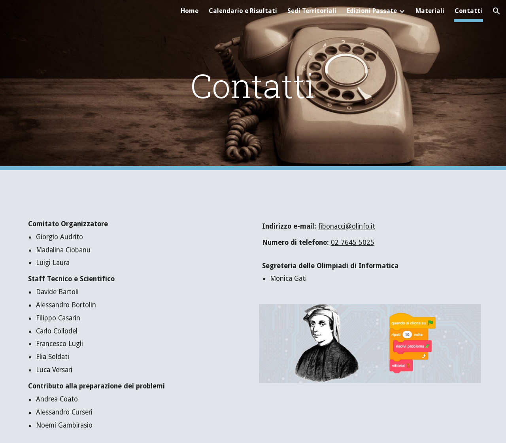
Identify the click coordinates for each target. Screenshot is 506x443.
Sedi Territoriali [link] (311, 11)
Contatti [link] (468, 11)
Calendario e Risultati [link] (243, 11)
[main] (253, 85)
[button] (496, 11)
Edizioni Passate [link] (372, 11)
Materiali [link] (429, 11)
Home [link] (189, 11)
